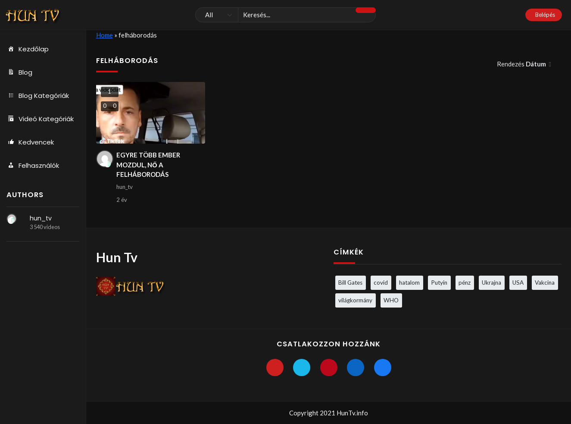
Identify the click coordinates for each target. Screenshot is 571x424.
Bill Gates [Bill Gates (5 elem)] (350, 282)
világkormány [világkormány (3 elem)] (355, 300)
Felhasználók (32, 165)
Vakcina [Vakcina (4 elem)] (545, 282)
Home (104, 35)
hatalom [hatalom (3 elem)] (409, 282)
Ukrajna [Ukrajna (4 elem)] (491, 282)
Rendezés (522, 64)
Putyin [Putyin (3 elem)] (439, 282)
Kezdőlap (27, 49)
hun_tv (41, 218)
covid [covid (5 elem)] (381, 282)
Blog (19, 72)
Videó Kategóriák (40, 119)
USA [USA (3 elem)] (518, 282)
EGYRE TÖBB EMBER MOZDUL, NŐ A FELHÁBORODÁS (148, 164)
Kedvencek (30, 142)
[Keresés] (285, 15)
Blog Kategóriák (37, 96)
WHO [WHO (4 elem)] (391, 300)
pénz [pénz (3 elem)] (465, 282)
